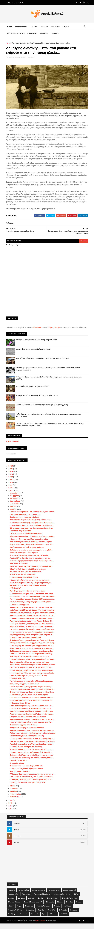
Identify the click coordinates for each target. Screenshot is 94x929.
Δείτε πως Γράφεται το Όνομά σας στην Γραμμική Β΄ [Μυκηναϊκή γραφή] (43, 410)
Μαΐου (13, 791)
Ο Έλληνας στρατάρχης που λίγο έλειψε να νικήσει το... (32, 785)
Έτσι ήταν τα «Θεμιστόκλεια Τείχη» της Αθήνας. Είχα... (31, 525)
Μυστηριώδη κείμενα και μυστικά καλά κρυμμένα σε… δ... (33, 621)
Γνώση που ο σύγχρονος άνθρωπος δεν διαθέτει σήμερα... (33, 738)
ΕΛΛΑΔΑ (45, 27)
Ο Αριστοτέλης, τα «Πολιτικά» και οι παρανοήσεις (30, 700)
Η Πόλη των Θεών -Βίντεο (21, 708)
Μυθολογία (67, 911)
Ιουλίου (14, 512)
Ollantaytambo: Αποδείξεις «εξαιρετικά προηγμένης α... (33, 744)
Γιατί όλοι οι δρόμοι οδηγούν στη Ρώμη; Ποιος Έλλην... (32, 673)
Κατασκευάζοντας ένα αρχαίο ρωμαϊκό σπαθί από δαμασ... (33, 618)
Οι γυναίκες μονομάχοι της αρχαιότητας (26, 520)
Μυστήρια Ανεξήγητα (15, 915)
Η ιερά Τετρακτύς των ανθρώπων (23, 580)
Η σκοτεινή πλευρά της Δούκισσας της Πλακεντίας (30, 561)
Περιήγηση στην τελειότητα (21, 536)
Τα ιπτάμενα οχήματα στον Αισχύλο (24, 730)
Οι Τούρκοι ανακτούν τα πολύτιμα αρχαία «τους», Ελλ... (32, 555)
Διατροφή (21, 903)
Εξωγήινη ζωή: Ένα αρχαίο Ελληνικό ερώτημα (28, 574)
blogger (83, 244)
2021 (11, 485)
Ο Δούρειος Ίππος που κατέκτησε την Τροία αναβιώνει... (32, 645)
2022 (11, 482)
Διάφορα (31, 903)
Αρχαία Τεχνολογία (38, 895)
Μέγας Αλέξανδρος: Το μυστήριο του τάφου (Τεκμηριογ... (32, 632)
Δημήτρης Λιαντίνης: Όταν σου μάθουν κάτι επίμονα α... (32, 640)
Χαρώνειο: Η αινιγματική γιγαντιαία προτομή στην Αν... (32, 727)
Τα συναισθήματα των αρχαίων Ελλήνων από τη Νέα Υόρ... (33, 725)
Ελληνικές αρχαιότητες (69, 903)
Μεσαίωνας (29, 911)
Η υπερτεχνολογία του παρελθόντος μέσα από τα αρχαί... (33, 637)
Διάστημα (11, 903)
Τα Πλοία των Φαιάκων (19, 569)
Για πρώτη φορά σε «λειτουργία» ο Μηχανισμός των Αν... (33, 635)
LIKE (84, 829)
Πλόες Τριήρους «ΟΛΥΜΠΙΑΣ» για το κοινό (27, 539)
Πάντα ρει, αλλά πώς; (19, 684)
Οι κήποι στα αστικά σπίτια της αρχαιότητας (27, 553)
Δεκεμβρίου (15, 498)
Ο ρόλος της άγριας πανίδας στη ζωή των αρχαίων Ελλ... (32, 697)
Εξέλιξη (59, 907)
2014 (11, 811)
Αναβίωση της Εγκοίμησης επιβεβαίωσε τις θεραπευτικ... (32, 528)
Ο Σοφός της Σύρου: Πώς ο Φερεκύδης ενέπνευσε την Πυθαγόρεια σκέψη (43, 364)
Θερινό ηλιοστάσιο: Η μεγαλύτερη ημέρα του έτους (30, 667)
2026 (11, 471)
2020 (11, 488)
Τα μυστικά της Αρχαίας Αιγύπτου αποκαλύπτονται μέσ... (32, 613)
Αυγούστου (15, 509)
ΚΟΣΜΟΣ (66, 27)
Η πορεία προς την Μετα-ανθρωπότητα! (26, 643)
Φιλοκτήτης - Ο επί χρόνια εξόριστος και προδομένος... (32, 572)
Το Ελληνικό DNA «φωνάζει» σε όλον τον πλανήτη (30, 662)
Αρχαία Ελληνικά (13, 447)
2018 (11, 493)
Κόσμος (10, 911)
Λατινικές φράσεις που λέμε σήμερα (24, 558)
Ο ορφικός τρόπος (18, 768)
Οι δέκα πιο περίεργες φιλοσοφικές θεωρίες (27, 741)
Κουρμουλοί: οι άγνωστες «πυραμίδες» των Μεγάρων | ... (33, 607)
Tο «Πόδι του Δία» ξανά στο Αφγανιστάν (26, 577)
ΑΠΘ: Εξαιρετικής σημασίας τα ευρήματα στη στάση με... (32, 654)
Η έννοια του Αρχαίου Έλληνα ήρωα (24, 583)
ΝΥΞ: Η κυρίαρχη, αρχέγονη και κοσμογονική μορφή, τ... (32, 676)
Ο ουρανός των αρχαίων (20, 610)
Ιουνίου (14, 515)
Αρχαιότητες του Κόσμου (62, 899)
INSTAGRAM (17, 841)
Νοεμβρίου (15, 501)
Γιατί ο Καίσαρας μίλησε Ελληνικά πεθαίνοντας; (34, 392)
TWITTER (16, 835)
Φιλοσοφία (53, 919)
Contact (15, 2)
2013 (11, 814)
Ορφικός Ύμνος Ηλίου (19, 766)
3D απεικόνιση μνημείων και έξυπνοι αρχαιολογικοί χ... (32, 533)
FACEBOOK (17, 829)
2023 (11, 480)
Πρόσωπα (15, 43)
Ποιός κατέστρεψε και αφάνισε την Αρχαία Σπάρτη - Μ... (32, 626)
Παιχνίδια (41, 915)
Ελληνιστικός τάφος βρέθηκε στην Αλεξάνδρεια (29, 722)
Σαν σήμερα (12, 919)
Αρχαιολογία (26, 899)
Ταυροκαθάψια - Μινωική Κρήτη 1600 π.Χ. (27, 771)
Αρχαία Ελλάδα (23, 895)
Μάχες (19, 911)
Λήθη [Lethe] (16, 594)
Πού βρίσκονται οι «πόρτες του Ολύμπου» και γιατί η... (31, 714)
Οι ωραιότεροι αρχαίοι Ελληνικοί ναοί (25, 689)
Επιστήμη (69, 907)
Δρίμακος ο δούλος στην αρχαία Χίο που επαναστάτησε (32, 760)
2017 (11, 496)
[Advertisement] (47, 300)
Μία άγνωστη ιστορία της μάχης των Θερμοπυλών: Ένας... (33, 648)
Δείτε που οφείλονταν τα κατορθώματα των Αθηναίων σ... (33, 695)
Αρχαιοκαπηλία (13, 899)
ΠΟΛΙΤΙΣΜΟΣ (32, 34)
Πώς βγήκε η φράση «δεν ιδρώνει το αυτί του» (28, 596)
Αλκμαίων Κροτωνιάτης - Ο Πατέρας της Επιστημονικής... (33, 542)
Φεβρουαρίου (16, 799)
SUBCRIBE (82, 847)
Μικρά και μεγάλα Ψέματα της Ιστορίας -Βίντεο (28, 591)
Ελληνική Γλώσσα (14, 907)
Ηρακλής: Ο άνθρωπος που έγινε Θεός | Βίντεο (29, 788)
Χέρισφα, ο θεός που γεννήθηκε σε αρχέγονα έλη (29, 544)
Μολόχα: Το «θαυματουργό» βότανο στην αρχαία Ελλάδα (37, 345)
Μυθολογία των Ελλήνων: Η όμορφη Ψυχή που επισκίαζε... (33, 615)
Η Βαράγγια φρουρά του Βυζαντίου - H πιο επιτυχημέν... (32, 624)
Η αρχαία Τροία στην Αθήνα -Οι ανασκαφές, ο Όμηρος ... (32, 755)
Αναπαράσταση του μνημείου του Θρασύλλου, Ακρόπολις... (33, 602)
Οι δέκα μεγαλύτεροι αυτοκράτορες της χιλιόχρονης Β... (32, 656)
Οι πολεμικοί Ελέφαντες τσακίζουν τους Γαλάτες (29, 681)
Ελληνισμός (49, 907)
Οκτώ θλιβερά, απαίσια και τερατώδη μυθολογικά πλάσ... (32, 782)
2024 (11, 477)
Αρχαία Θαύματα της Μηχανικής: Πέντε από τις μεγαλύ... (32, 550)
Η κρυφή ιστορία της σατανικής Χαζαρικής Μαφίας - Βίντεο (38, 401)
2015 (11, 808)
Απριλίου (15, 794)
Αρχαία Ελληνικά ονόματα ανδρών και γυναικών (34, 354)
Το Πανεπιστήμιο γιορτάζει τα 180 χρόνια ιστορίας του (31, 547)
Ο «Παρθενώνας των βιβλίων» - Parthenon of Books (32, 599)
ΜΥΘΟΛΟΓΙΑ (55, 27)
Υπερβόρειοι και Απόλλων (21, 777)
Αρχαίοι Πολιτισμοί (69, 895)
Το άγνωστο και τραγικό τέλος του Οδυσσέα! (28, 733)
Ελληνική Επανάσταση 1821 (33, 907)
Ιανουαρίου (15, 802)
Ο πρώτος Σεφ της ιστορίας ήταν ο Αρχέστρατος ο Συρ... (32, 651)
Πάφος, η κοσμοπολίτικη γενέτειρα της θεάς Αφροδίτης (32, 758)
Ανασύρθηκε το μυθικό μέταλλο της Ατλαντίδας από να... (32, 749)
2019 (11, 490)
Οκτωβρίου (15, 504)
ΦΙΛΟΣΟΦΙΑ (44, 34)
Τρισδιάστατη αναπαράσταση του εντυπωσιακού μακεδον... (34, 670)
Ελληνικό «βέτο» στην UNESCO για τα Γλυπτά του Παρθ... (33, 665)
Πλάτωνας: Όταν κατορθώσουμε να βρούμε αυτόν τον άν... (33, 779)
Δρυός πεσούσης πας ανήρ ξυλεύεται (25, 522)
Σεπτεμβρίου (16, 506)
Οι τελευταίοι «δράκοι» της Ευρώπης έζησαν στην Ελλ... (32, 711)
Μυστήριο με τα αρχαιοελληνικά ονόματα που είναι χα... (32, 717)
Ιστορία (78, 907)
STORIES (64, 919)
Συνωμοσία (23, 919)
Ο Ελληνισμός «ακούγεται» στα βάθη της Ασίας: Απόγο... (32, 629)
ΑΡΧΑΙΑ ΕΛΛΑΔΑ (22, 27)
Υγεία (44, 919)
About (22, 2)
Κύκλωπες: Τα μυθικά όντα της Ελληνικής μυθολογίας (31, 588)
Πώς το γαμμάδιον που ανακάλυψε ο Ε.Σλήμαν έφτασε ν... (33, 604)
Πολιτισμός (63, 915)
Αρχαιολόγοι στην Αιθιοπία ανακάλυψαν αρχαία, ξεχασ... (32, 719)
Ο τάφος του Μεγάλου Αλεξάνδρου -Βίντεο (27, 774)
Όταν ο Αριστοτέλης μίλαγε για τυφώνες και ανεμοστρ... (32, 692)
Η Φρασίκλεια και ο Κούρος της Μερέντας (26, 752)
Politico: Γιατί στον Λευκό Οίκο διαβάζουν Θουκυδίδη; (32, 659)
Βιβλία (76, 899)
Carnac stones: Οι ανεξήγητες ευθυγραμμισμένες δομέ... (33, 747)
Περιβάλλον (51, 915)
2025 (11, 474)
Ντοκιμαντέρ (30, 915)
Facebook (38, 331)
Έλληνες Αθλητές (52, 903)
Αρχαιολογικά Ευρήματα (42, 899)
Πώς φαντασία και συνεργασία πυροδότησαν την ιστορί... (33, 703)
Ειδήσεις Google (54, 331)
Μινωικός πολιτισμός (43, 911)
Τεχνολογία (35, 919)
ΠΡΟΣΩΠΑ (55, 34)
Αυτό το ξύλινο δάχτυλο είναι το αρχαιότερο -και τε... (31, 563)
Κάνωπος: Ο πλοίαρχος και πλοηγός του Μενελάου (30, 585)
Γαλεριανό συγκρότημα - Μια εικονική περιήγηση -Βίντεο (33, 517)
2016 (11, 806)
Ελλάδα (40, 903)
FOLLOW (83, 835)
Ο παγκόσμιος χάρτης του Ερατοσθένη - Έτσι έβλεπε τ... (32, 531)
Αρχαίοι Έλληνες (54, 895)
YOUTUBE (16, 847)
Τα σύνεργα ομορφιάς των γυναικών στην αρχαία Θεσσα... (33, 736)
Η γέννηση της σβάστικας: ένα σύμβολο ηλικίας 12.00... (32, 763)
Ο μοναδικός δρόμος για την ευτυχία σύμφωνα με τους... (32, 566)
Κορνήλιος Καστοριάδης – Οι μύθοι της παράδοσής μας (32, 706)
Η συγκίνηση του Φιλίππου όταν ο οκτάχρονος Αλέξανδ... (33, 678)
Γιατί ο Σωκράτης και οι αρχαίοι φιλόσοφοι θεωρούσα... (32, 686)
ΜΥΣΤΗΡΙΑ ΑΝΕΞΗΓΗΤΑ (16, 34)
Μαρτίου (14, 797)
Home (9, 2)
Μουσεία (57, 911)
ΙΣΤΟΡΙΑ (35, 27)
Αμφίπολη (11, 895)
